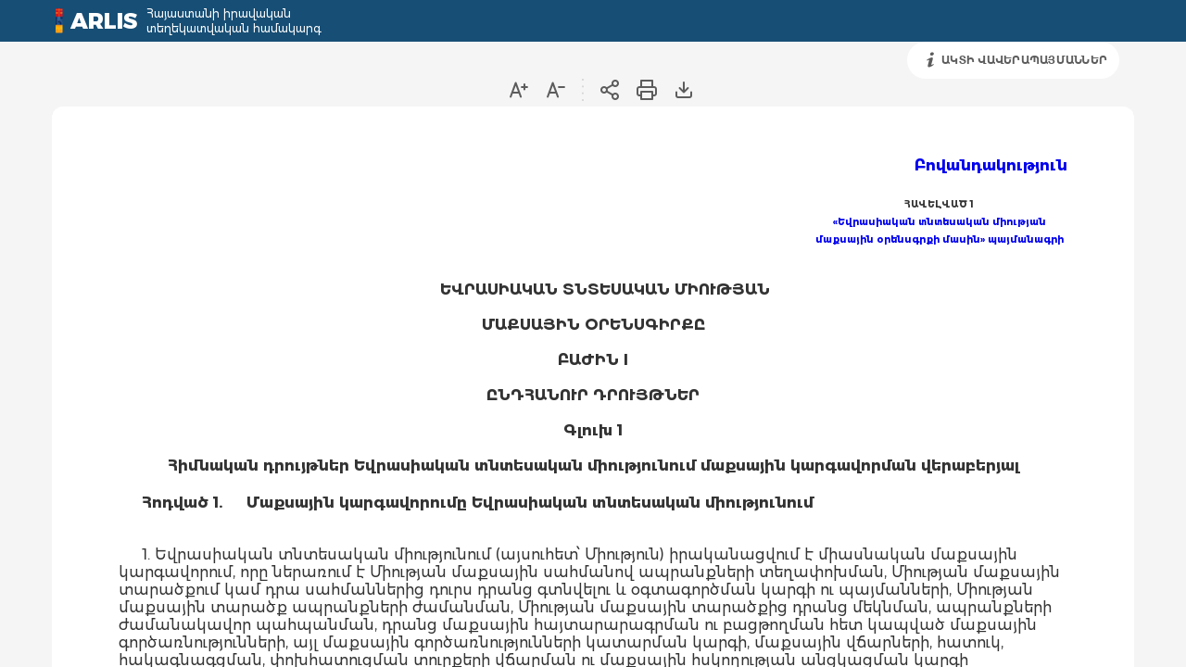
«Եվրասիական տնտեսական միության (939, 222)
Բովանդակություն (991, 165)
